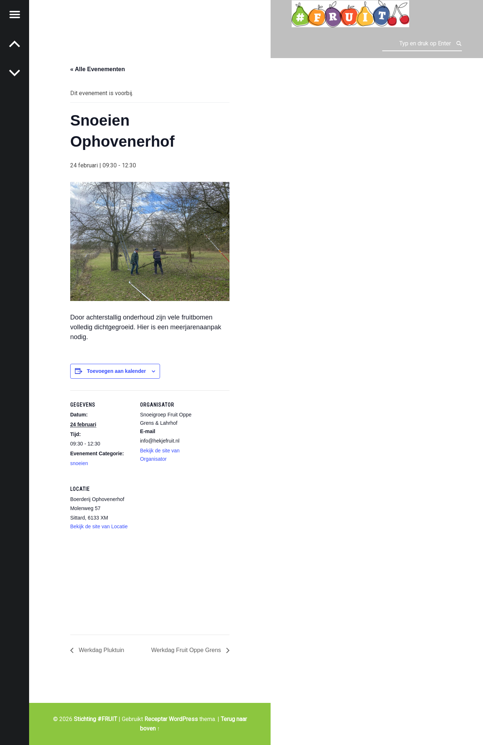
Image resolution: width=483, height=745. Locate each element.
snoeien (79, 463)
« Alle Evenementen (97, 69)
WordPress (183, 719)
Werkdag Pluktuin (100, 650)
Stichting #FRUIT (95, 719)
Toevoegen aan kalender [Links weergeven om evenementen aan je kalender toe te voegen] (116, 371)
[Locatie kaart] (108, 587)
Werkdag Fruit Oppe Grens (187, 650)
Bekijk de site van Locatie (99, 526)
